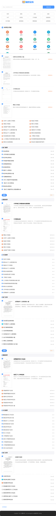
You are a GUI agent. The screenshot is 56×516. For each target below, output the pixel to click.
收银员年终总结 (7, 426)
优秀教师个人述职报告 (9, 292)
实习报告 (8, 21)
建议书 (48, 49)
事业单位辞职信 (7, 186)
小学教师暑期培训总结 (9, 445)
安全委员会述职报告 (8, 320)
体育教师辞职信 (7, 164)
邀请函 (48, 42)
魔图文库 (23, 513)
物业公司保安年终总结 (9, 399)
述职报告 (21, 21)
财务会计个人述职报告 (9, 268)
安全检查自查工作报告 (9, 274)
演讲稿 (7, 42)
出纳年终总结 (6, 476)
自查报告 (48, 21)
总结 (35, 14)
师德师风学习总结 (8, 390)
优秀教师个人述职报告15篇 (22, 301)
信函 (48, 14)
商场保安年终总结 (8, 402)
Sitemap (40, 513)
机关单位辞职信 (7, 157)
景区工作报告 (6, 247)
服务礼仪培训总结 (8, 396)
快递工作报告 (6, 241)
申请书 (21, 49)
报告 (21, 14)
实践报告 (48, 17)
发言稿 (21, 42)
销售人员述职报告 (8, 340)
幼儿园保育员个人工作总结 (10, 489)
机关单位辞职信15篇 (8, 173)
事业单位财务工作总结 (9, 479)
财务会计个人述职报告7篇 (10, 262)
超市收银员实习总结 (8, 423)
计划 (35, 35)
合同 (21, 35)
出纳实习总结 (18, 457)
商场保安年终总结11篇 (9, 405)
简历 (7, 35)
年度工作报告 (6, 259)
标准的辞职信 (6, 167)
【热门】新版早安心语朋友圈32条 (12, 189)
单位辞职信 (6, 151)
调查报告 (35, 21)
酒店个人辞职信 (7, 170)
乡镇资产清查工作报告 (9, 250)
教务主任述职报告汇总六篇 (10, 344)
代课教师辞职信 (7, 176)
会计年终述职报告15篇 (9, 337)
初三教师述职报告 (8, 327)
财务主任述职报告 (8, 286)
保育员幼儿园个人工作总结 (10, 496)
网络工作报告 (6, 235)
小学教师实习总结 (8, 436)
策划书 (7, 49)
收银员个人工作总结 (8, 420)
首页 (8, 14)
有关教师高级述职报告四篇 (10, 283)
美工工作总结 (6, 433)
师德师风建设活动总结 (9, 393)
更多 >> (52, 195)
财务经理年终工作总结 (9, 492)
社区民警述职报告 (8, 330)
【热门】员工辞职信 (8, 183)
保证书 (35, 49)
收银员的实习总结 (8, 429)
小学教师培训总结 (8, 442)
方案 (48, 35)
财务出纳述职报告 (8, 271)
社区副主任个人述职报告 (9, 334)
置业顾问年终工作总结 (9, 486)
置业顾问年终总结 (8, 482)
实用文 (21, 17)
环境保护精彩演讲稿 (8, 160)
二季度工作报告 (7, 277)
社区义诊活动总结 (8, 448)
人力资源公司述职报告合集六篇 (11, 280)
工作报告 (35, 17)
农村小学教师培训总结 (9, 439)
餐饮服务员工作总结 (8, 414)
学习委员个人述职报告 (9, 324)
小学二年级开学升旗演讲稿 (10, 179)
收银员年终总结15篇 (8, 417)
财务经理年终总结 (8, 499)
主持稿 (35, 42)
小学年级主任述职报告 (9, 154)
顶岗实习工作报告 (8, 265)
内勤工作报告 (6, 244)
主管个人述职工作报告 (9, 238)
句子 (8, 17)
